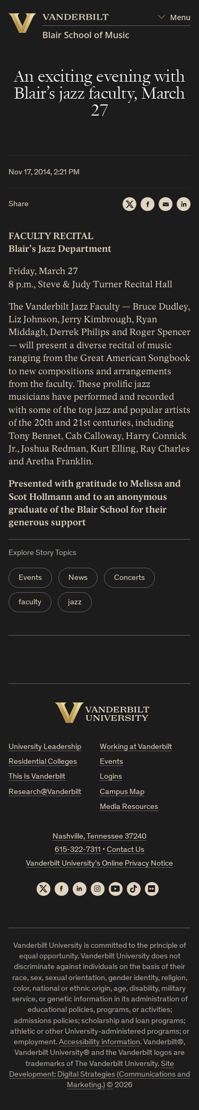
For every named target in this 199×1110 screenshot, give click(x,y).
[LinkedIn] (184, 204)
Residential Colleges (42, 762)
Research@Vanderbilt (44, 792)
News (78, 578)
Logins (111, 777)
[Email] (165, 204)
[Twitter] (129, 204)
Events (30, 578)
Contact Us (125, 850)
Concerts (129, 578)
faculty (30, 602)
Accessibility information (99, 1042)
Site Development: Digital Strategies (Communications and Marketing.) (99, 1075)
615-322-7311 (78, 850)
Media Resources (129, 807)
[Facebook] (147, 204)
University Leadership (44, 747)
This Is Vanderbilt (36, 777)
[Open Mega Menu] (174, 17)
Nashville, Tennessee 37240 (99, 837)
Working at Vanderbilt (136, 747)
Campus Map (122, 792)
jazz (75, 602)
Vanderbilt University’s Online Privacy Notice (99, 864)
